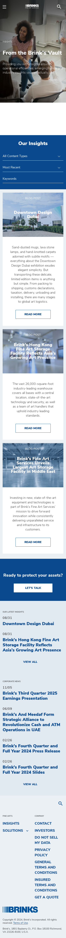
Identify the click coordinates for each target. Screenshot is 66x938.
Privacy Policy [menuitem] (42, 852)
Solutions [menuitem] (13, 830)
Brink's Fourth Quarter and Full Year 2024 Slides (30, 770)
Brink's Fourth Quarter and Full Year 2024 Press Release (31, 748)
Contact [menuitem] (43, 823)
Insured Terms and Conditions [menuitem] (46, 885)
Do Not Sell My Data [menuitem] (46, 840)
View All (30, 661)
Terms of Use (20, 923)
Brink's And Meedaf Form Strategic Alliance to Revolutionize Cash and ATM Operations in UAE (31, 722)
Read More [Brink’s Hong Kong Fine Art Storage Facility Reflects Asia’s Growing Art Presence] (37, 428)
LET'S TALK (33, 588)
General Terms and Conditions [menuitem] (46, 867)
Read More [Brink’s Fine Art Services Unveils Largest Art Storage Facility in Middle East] (37, 542)
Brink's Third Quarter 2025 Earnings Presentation (30, 696)
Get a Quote (47, 897)
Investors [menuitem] (45, 830)
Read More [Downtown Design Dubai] (37, 314)
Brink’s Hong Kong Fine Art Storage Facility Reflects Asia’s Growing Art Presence (32, 645)
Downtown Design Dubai (28, 624)
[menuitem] (59, 6)
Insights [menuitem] (11, 823)
